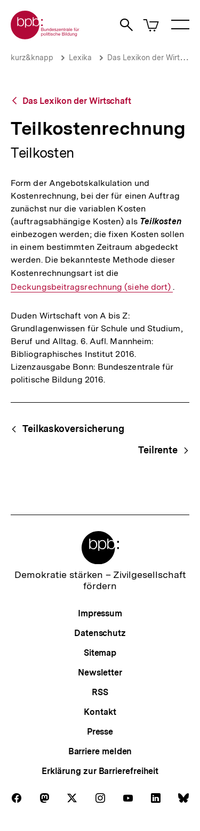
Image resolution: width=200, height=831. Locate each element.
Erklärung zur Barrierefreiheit (100, 771)
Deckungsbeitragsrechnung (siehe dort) (92, 287)
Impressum (100, 613)
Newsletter (100, 672)
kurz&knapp (32, 57)
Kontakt (100, 712)
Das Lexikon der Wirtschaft (76, 101)
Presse (100, 732)
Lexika (80, 57)
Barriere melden (100, 751)
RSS (100, 692)
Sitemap (100, 653)
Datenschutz (100, 633)
